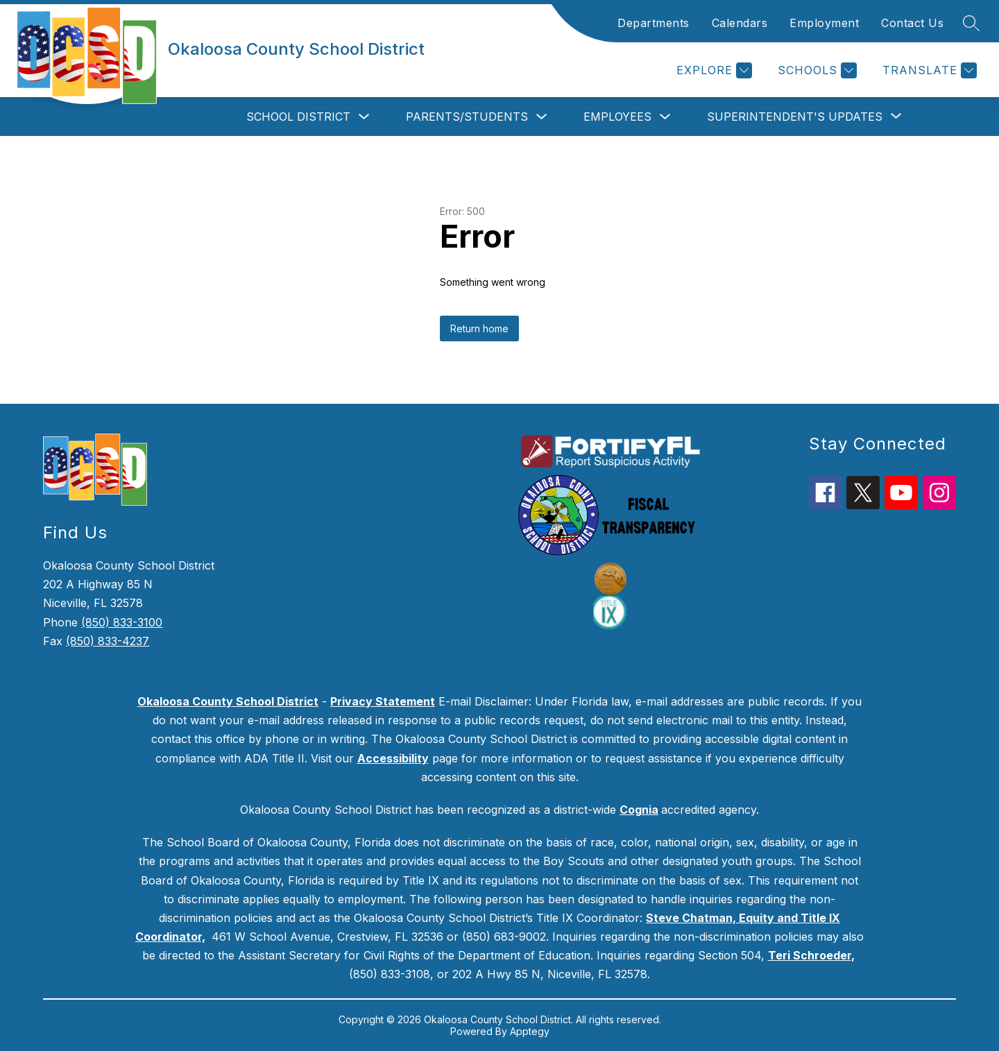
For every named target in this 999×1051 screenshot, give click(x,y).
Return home (479, 328)
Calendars (740, 23)
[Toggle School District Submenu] (364, 117)
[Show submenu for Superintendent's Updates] (794, 116)
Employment (824, 23)
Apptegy (529, 1031)
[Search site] (971, 23)
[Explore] (712, 70)
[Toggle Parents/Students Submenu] (541, 117)
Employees (617, 116)
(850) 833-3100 (121, 622)
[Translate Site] (928, 70)
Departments (653, 23)
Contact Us (912, 23)
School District (298, 116)
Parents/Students (467, 116)
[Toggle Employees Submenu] (665, 117)
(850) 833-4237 (107, 641)
